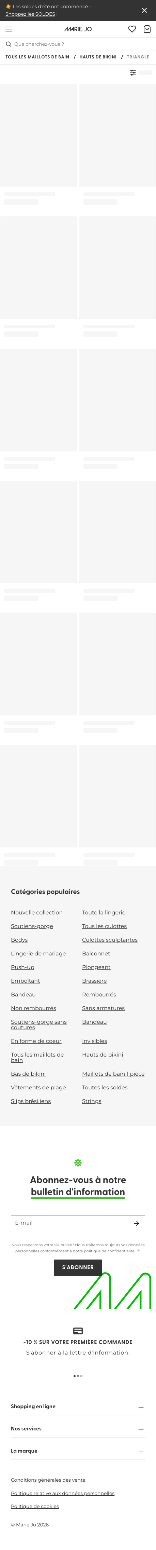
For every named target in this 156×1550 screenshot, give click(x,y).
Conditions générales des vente (48, 1480)
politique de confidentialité (109, 1251)
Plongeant (96, 967)
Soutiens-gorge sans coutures (39, 1025)
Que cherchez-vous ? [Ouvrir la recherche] (34, 44)
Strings (92, 1101)
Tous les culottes (104, 926)
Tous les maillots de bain (37, 57)
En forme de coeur (36, 1041)
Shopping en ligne (78, 1407)
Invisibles (94, 1041)
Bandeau (23, 995)
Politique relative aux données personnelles (62, 1493)
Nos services (78, 1430)
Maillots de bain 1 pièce (113, 1074)
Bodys (19, 940)
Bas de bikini (28, 1074)
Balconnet (96, 954)
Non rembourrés (33, 1008)
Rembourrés (99, 995)
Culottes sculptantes (110, 940)
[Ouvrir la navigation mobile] (8, 29)
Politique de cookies (35, 1506)
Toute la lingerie (103, 913)
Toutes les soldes (104, 1088)
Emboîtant (25, 981)
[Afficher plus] (138, 1251)
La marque (78, 1452)
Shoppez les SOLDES (30, 14)
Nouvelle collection (37, 913)
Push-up (22, 967)
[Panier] (147, 29)
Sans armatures (103, 1008)
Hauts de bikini (98, 57)
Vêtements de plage (38, 1088)
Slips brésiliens (31, 1101)
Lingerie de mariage (38, 954)
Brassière (94, 981)
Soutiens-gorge (32, 926)
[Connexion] (132, 29)
